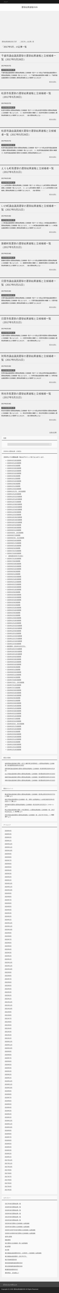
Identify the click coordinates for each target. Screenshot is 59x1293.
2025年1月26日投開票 (14, 618)
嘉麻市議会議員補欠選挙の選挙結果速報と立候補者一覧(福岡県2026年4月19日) (30, 777)
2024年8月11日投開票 (14, 674)
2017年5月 (8, 1183)
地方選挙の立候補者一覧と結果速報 (16, 1243)
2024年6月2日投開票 (13, 700)
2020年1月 (8, 1078)
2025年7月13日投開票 (14, 558)
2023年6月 (8, 942)
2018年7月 (8, 1137)
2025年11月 (8, 847)
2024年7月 (8, 900)
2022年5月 (8, 985)
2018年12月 (8, 1120)
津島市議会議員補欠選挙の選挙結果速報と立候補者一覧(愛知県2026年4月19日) (30, 780)
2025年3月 (8, 873)
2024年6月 (8, 903)
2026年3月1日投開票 (13, 478)
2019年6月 (8, 1101)
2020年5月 (8, 1064)
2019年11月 (8, 1084)
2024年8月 (8, 896)
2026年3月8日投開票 (13, 476)
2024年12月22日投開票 (14, 625)
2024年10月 (8, 890)
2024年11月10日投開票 (14, 641)
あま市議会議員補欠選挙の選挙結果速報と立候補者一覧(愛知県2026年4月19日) (30, 774)
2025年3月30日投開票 (14, 594)
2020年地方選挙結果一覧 (13, 1213)
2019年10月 (8, 1087)
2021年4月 (8, 1028)
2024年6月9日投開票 (13, 698)
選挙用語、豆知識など (12, 1273)
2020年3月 (8, 1071)
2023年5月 (8, 946)
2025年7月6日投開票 (13, 561)
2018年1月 (8, 1157)
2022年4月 (8, 989)
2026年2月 (8, 837)
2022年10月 (8, 969)
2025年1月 (8, 880)
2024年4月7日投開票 (13, 718)
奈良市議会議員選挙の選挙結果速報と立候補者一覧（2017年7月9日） (27, 815)
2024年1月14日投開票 (14, 749)
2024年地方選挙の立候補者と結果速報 (17, 1226)
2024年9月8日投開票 (13, 667)
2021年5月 (8, 1025)
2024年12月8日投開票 (14, 631)
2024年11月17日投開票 (14, 638)
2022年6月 (8, 982)
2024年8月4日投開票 (13, 677)
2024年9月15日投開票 (14, 664)
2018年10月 (8, 1127)
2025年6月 (8, 863)
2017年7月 (8, 1176)
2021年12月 (8, 1002)
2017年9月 (8, 1170)
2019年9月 (8, 1091)
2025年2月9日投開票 (13, 613)
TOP (9, 41)
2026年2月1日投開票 (13, 486)
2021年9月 (8, 1012)
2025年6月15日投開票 (14, 569)
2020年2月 (8, 1074)
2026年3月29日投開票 (14, 468)
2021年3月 (8, 1031)
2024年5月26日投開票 (14, 703)
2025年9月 (8, 854)
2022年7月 (8, 979)
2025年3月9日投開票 (13, 602)
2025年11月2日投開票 (14, 514)
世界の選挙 (8, 1236)
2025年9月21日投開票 (14, 530)
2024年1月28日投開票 (14, 744)
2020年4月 (8, 1068)
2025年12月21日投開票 (14, 496)
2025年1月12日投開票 (14, 623)
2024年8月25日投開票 (14, 672)
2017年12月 (8, 1160)
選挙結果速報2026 (29, 7)
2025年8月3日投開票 (13, 548)
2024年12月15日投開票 (14, 628)
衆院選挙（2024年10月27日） (16, 646)
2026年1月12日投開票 (14, 494)
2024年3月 (8, 913)
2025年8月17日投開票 (14, 543)
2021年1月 (8, 1038)
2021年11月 (8, 1005)
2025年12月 (8, 844)
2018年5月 (8, 1143)
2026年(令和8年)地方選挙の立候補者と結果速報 (20, 1233)
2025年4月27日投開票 (14, 584)
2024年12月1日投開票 (14, 633)
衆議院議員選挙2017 (11, 1269)
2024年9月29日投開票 (14, 659)
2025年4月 (8, 870)
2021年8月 (8, 1015)
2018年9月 (8, 1130)
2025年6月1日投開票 (13, 574)
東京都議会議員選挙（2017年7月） (16, 1256)
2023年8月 (8, 936)
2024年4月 (8, 910)
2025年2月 (8, 877)
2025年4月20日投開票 (14, 587)
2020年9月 (8, 1051)
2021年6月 (8, 1022)
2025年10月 (8, 850)
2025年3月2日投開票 (13, 605)
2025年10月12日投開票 (14, 522)
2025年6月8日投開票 (13, 571)
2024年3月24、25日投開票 (15, 724)
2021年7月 (8, 1018)
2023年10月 (8, 929)
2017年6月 (8, 1180)
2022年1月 (8, 998)
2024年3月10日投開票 (14, 729)
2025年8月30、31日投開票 (15, 538)
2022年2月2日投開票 (13, 615)
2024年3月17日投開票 (14, 726)
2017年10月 (8, 1166)
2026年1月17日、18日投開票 (16, 491)
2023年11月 (8, 926)
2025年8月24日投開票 (14, 540)
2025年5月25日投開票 (14, 576)
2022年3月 (8, 992)
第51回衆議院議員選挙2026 (13, 1266)
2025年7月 (8, 860)
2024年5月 (8, 906)
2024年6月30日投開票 (14, 690)
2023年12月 (8, 923)
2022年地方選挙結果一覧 (13, 1220)
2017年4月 (8, 1186)
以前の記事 (53, 432)
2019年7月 (8, 1097)
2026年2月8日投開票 (13, 483)
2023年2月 (8, 956)
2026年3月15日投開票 (14, 473)
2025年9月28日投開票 (14, 527)
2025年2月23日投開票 (14, 607)
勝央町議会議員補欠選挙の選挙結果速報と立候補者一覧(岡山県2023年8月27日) (30, 794)
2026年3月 (8, 834)
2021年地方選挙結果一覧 (13, 1217)
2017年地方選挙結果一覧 (8, 70)
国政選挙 (8, 1240)
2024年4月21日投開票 (14, 713)
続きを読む (52, 82)
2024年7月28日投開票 (14, 680)
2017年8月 (8, 1173)
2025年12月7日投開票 (14, 501)
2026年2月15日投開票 (14, 481)
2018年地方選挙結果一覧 (13, 1207)
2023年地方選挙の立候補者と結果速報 (17, 1223)
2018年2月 (8, 1153)
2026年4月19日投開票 (14, 460)
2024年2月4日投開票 (13, 742)
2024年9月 (8, 893)
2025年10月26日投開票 (14, 517)
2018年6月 (8, 1140)
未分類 (7, 1250)
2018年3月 (8, 1150)
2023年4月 (8, 949)
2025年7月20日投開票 (14, 553)
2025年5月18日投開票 (14, 579)
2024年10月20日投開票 (14, 651)
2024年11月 (8, 886)
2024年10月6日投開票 (14, 656)
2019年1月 (8, 1117)
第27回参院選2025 (11, 1259)
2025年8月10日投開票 (14, 545)
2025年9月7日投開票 (13, 535)
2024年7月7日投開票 (13, 687)
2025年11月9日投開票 (14, 512)
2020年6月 (8, 1061)
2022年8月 (8, 975)
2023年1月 (8, 959)
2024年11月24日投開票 (14, 636)
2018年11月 (8, 1124)
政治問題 (8, 1246)
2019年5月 (8, 1104)
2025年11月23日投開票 (14, 507)
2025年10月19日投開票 (14, 520)
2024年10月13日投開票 (14, 654)
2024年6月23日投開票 (14, 693)
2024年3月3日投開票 (13, 731)
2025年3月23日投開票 (14, 597)
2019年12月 (8, 1081)
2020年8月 (8, 1054)
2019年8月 (8, 1094)
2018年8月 (8, 1134)
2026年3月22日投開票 (14, 471)
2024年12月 (8, 883)
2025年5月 (8, 867)
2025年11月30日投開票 (14, 504)
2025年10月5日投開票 (14, 525)
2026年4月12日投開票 (14, 463)
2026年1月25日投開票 (14, 489)
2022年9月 (8, 972)
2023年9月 (8, 933)
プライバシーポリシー (10, 1284)
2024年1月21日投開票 (14, 747)
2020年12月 (8, 1041)
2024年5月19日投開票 (14, 705)
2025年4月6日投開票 (13, 592)
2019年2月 (8, 1114)
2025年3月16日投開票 (14, 600)
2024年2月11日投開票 (14, 739)
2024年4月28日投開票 (14, 711)
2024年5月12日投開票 (14, 708)
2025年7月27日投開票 (14, 551)
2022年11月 (8, 966)
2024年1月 (8, 919)
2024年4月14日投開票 (14, 716)
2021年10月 (8, 1008)
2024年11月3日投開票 (14, 643)
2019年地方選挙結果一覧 (13, 1210)
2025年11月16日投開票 (14, 509)
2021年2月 (8, 1035)
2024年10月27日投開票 (14, 649)
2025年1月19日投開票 (14, 620)
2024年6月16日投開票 (14, 695)
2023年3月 (8, 952)
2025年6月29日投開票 (14, 563)
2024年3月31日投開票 (14, 721)
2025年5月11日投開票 (14, 582)
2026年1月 (8, 840)
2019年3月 (8, 1110)
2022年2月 (8, 995)
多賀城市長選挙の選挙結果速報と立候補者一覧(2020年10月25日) (25, 804)
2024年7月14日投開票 (14, 685)
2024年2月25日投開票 (14, 734)
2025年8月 (8, 857)
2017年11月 (8, 1163)
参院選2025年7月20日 (16, 556)
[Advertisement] (29, 26)
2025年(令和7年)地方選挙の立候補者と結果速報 (20, 1230)
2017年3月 (8, 1190)
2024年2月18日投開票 (14, 736)
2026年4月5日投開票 (13, 465)
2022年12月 (8, 962)
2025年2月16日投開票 (14, 610)
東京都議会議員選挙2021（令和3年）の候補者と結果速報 (23, 1253)
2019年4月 (8, 1107)
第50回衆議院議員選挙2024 (13, 1263)
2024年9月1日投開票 (13, 669)
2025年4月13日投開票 (14, 589)
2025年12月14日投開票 (14, 499)
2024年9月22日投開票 (14, 662)
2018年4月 (8, 1147)
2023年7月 (8, 939)
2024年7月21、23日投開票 (15, 682)
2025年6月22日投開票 (14, 566)
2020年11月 (8, 1045)
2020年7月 (8, 1058)
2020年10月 (8, 1048)
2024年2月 (8, 916)
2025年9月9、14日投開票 (15, 532)
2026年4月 (8, 830)
